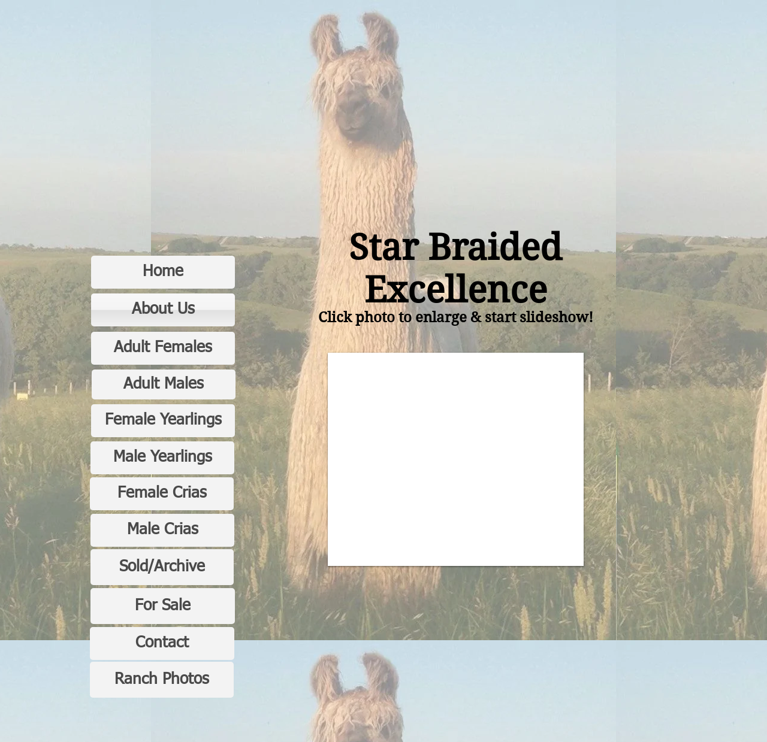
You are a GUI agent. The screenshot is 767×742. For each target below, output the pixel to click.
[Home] (163, 272)
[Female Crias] (162, 493)
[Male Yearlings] (162, 457)
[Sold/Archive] (162, 567)
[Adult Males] (163, 384)
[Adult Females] (163, 348)
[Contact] (162, 643)
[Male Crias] (162, 530)
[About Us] (163, 309)
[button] (456, 459)
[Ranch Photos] (162, 680)
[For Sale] (162, 606)
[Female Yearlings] (163, 420)
